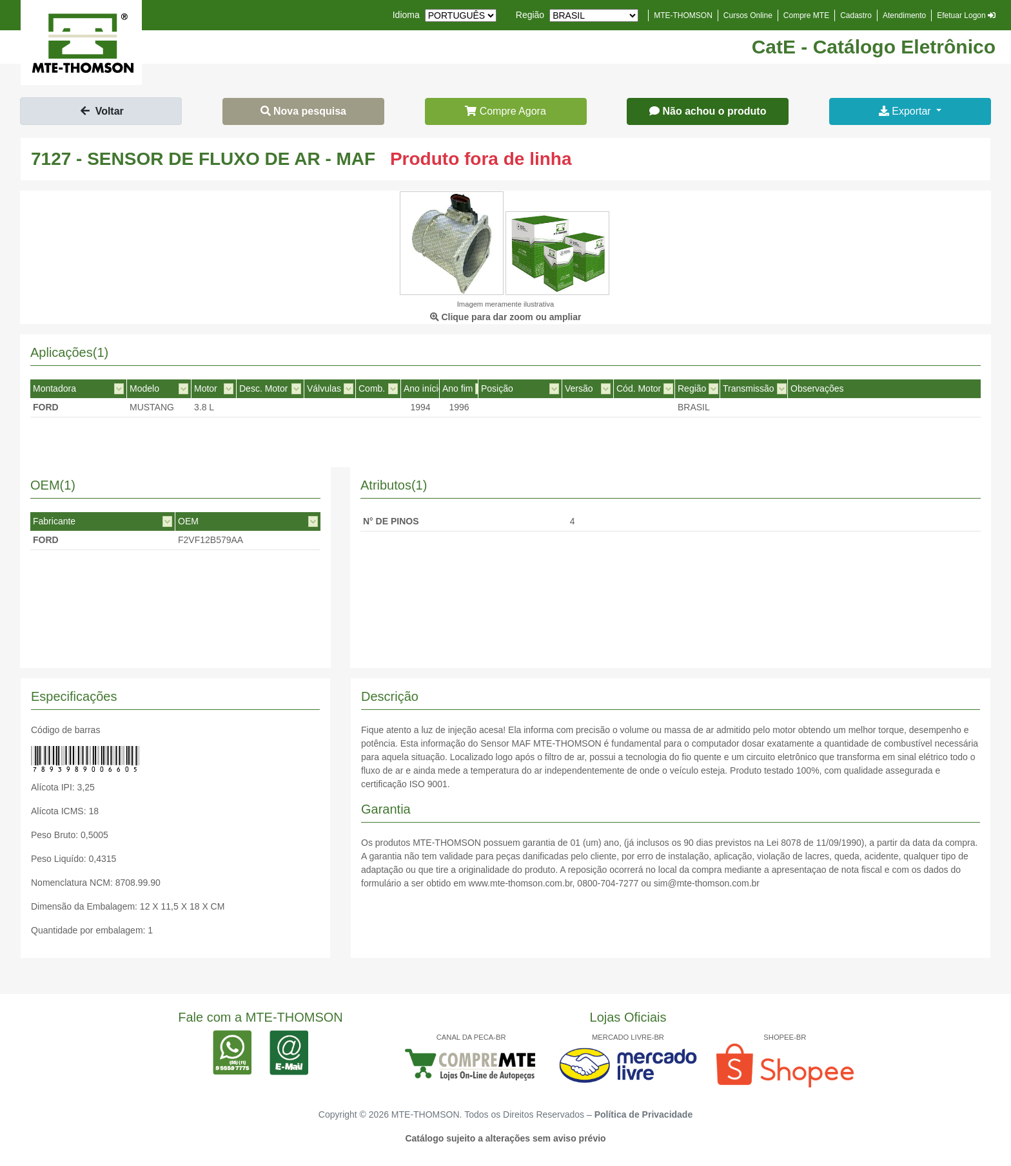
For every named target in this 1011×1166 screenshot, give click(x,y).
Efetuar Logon (966, 15)
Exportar (906, 111)
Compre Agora (505, 111)
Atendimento (904, 15)
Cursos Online (747, 15)
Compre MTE (806, 15)
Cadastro (856, 15)
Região (530, 15)
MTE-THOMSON (683, 15)
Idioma (406, 15)
